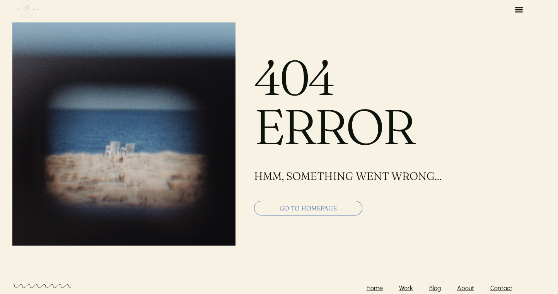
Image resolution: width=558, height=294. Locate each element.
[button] (518, 9)
